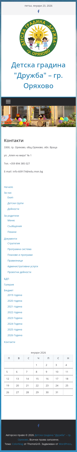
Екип (10, 197)
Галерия (9, 284)
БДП (6, 278)
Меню (11, 220)
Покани (12, 231)
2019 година (15, 295)
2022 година (15, 312)
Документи (10, 238)
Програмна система (19, 249)
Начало (8, 187)
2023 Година (15, 318)
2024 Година (15, 323)
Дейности (13, 209)
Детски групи (16, 203)
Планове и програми (20, 254)
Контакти (9, 342)
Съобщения (15, 226)
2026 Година (15, 335)
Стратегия (14, 243)
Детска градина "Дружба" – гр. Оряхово (38, 75)
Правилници (15, 260)
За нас (8, 192)
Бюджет (8, 290)
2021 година (15, 306)
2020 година (15, 300)
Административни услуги (23, 266)
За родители (11, 215)
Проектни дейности (19, 272)
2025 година (15, 329)
